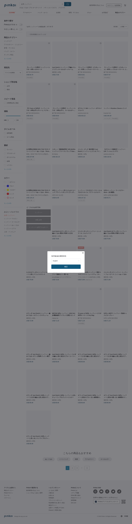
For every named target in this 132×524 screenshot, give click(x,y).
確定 (66, 267)
